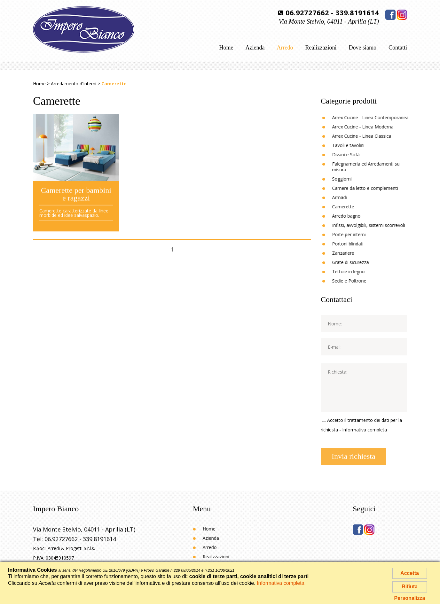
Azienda (255, 48)
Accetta (409, 573)
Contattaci (336, 299)
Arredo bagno (353, 216)
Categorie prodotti (349, 100)
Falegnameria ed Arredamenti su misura (373, 167)
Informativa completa (364, 430)
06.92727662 (307, 11)
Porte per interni (356, 234)
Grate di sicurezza (357, 262)
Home (226, 48)
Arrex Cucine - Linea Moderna (370, 127)
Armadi (346, 197)
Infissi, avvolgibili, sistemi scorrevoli (375, 225)
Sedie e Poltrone (356, 281)
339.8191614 (357, 11)
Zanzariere (350, 253)
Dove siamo (362, 48)
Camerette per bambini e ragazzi (76, 199)
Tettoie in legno (355, 271)
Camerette (350, 207)
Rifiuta (410, 586)
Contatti (398, 48)
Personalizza (409, 598)
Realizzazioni (321, 48)
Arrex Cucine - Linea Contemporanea (377, 117)
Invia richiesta (353, 459)
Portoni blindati (355, 244)
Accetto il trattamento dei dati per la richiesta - (361, 425)
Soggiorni (349, 179)
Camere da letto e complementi (372, 188)
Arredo (285, 48)
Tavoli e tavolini (355, 145)
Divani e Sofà (353, 154)
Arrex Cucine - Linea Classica (368, 136)
